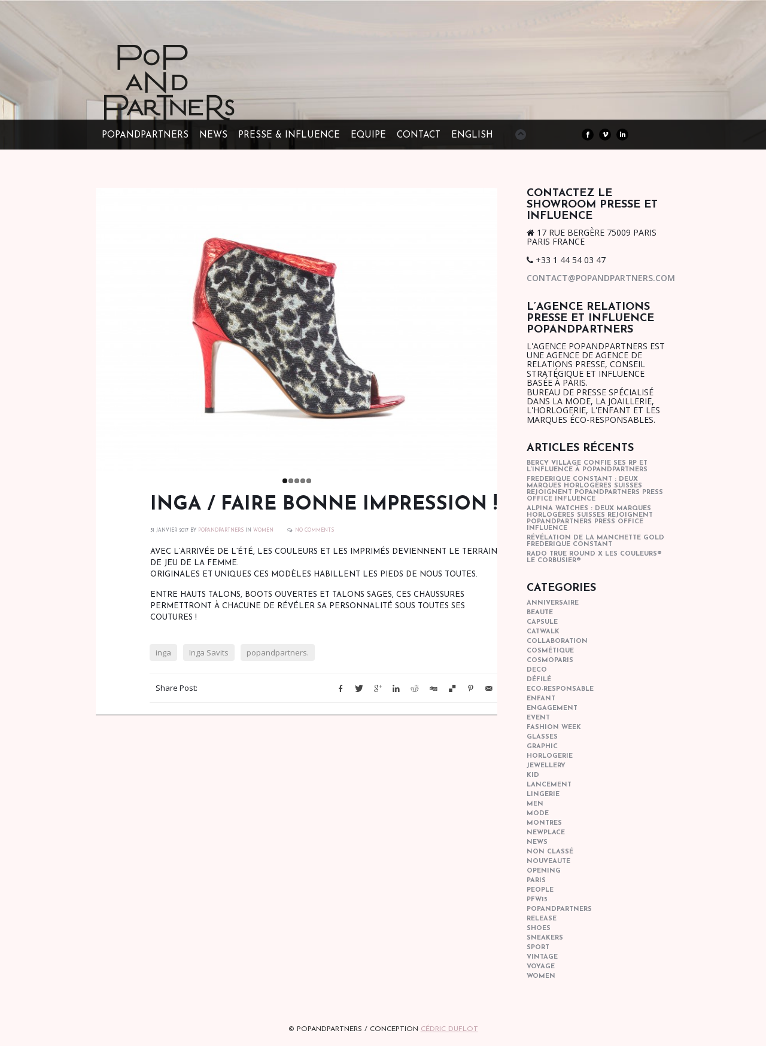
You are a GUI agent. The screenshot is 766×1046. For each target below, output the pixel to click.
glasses (542, 737)
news (537, 842)
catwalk (543, 632)
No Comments (314, 530)
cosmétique (550, 651)
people (540, 890)
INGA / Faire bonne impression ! (323, 504)
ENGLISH (472, 135)
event (538, 718)
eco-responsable (560, 689)
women (263, 530)
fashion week (554, 727)
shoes (539, 928)
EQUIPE (368, 135)
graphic (542, 746)
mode (538, 813)
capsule (542, 622)
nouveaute (548, 861)
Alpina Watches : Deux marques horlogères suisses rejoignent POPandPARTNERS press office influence (590, 518)
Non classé (550, 852)
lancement (549, 785)
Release (542, 919)
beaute (540, 612)
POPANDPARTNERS (221, 530)
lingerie (543, 794)
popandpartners (559, 909)
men (535, 804)
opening (544, 871)
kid (533, 775)
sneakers (545, 938)
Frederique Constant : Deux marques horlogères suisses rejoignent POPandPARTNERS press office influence (595, 489)
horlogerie (550, 756)
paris (536, 880)
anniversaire (553, 603)
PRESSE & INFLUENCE (289, 135)
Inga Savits (209, 652)
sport (538, 947)
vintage (542, 957)
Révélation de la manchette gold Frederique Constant (595, 541)
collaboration (557, 641)
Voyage (541, 966)
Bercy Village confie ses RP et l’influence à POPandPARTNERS (587, 466)
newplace (546, 833)
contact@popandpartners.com (601, 277)
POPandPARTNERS (145, 135)
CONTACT (418, 135)
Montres (544, 823)
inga (163, 652)
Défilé (539, 679)
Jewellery (546, 766)
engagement (552, 708)
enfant (541, 699)
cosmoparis (550, 660)
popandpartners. (278, 652)
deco (537, 670)
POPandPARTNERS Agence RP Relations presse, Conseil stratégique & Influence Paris (191, 101)
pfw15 (537, 899)
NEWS (213, 135)
